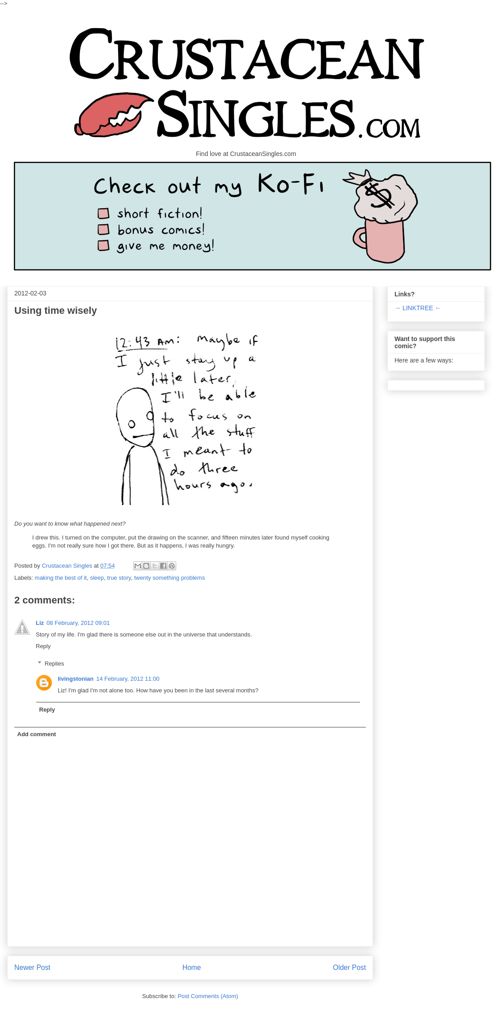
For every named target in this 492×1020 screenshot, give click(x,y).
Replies (54, 663)
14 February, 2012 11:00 (127, 678)
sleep (97, 577)
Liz (40, 623)
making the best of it (61, 577)
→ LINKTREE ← (417, 308)
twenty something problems (169, 577)
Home (191, 967)
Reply (43, 646)
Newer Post (32, 967)
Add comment (36, 734)
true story (119, 577)
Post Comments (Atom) (208, 996)
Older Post (349, 967)
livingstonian (75, 678)
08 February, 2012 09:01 (78, 623)
